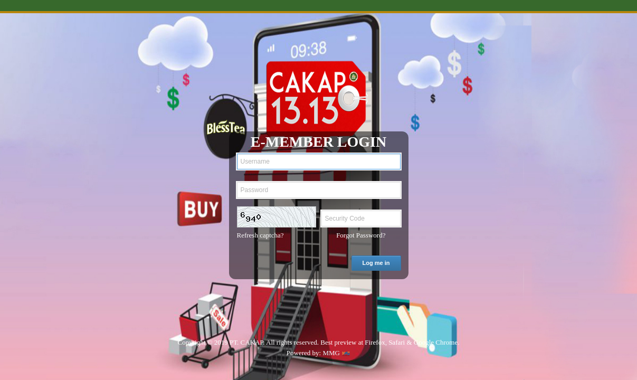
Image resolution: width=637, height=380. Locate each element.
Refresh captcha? (260, 235)
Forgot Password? (360, 235)
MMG (331, 353)
